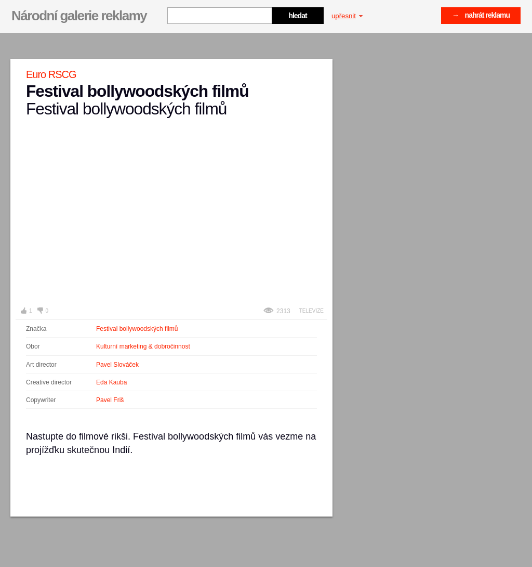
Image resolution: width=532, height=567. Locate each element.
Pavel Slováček (117, 364)
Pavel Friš (110, 400)
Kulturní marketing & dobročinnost (143, 346)
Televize (311, 311)
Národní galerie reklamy (79, 15)
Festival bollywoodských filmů (137, 328)
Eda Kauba (111, 382)
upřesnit (347, 16)
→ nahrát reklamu (481, 15)
